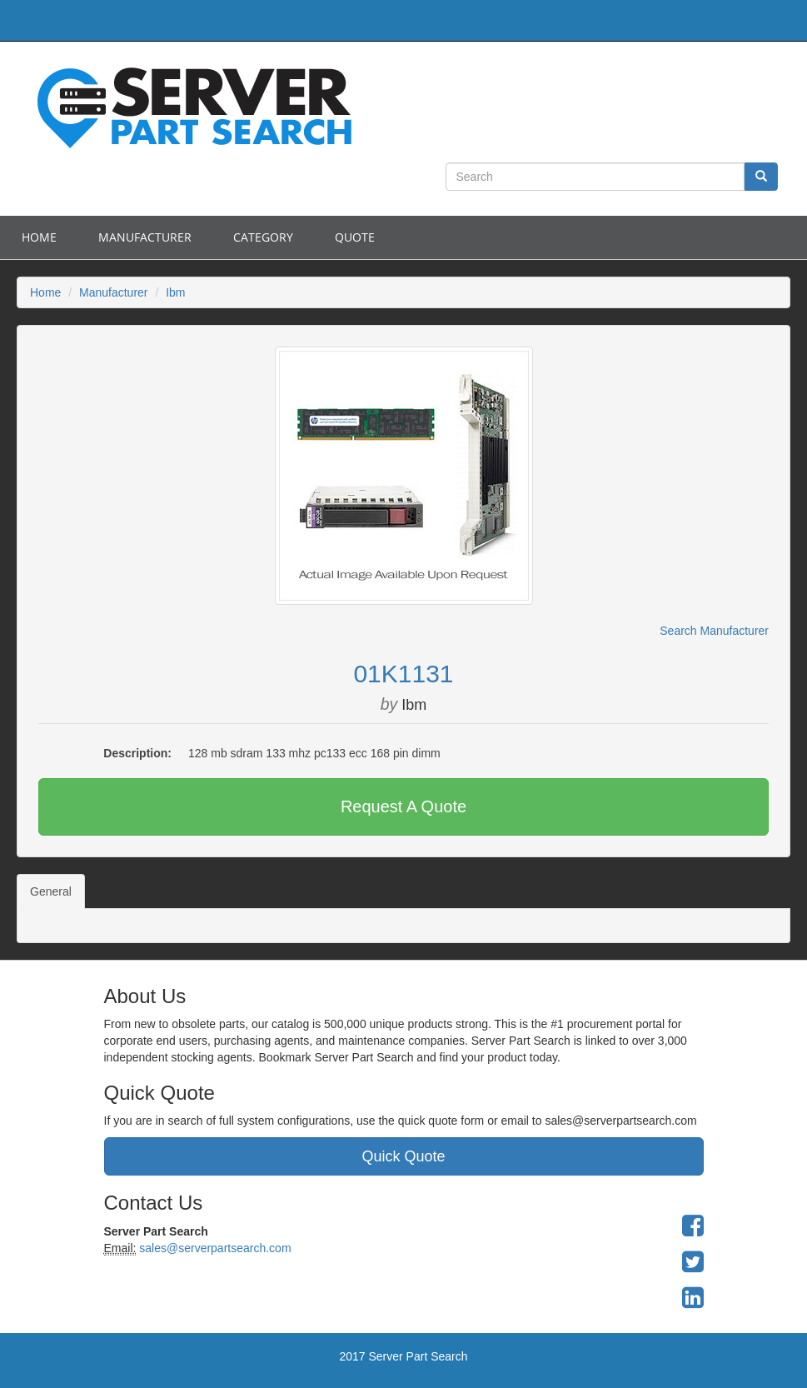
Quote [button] (355, 237)
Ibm (175, 292)
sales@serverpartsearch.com (213, 1248)
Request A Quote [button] (403, 806)
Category (263, 237)
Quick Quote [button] (403, 1156)
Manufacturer (145, 237)
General (51, 891)
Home (39, 237)
